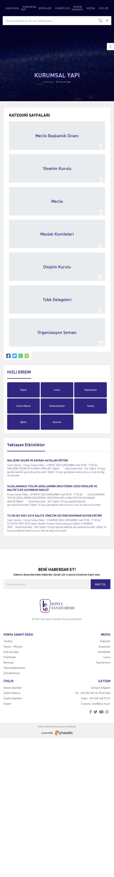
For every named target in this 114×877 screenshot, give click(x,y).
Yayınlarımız (90, 389)
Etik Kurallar (11, 651)
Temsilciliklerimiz (14, 667)
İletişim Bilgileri (100, 687)
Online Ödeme (23, 405)
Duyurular (104, 646)
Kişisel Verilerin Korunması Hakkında (57, 726)
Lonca (57, 389)
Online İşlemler (57, 405)
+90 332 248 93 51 (99, 698)
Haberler (105, 641)
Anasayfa (48, 82)
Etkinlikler (104, 651)
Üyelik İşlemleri (13, 698)
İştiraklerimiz (12, 673)
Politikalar (10, 657)
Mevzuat (9, 662)
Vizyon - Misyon (13, 646)
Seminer (57, 422)
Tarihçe (90, 405)
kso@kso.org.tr (101, 703)
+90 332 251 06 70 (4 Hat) (95, 692)
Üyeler (23, 389)
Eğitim (23, 422)
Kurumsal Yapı (63, 82)
